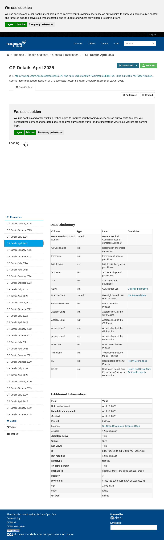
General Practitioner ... (66, 55)
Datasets (78, 43)
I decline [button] (21, 24)
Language (115, 523)
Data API (148, 65)
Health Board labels (137, 361)
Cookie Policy (13, 518)
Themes (92, 43)
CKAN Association (16, 526)
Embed (147, 95)
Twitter (11, 427)
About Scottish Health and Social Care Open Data (31, 514)
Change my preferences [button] (41, 24)
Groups (104, 43)
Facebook (13, 434)
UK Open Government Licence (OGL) (121, 426)
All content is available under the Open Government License (40, 534)
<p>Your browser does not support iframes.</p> (82, 156)
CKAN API (12, 522)
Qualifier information (138, 288)
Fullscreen (130, 95)
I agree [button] (9, 24)
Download (126, 65)
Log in (152, 34)
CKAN (115, 518)
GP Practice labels (137, 295)
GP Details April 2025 (99, 55)
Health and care (38, 55)
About (116, 43)
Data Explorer (24, 87)
